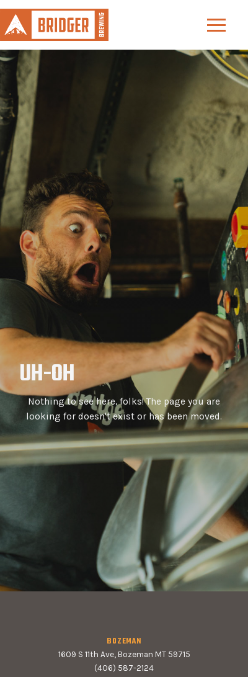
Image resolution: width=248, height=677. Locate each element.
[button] (216, 25)
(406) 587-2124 (124, 668)
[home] (54, 24)
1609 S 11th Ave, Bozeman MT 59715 (124, 654)
